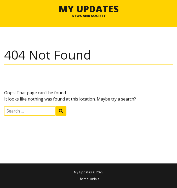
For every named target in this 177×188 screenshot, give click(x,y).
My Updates (89, 8)
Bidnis (94, 179)
